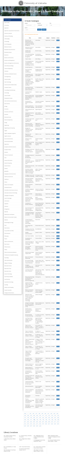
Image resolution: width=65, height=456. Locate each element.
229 (37, 425)
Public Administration (8, 260)
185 (49, 417)
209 (49, 421)
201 (25, 421)
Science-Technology (8, 273)
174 (52, 415)
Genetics (6, 168)
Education (6, 114)
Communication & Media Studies (10, 84)
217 (37, 423)
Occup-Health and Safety (9, 230)
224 (58, 423)
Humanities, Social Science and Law (11, 190)
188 (58, 417)
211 (55, 421)
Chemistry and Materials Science (10, 73)
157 (36, 413)
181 (37, 417)
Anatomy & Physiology (8, 36)
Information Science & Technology (10, 192)
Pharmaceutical (7, 233)
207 (43, 421)
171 (43, 415)
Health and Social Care (8, 176)
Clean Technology (7, 82)
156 (33, 413)
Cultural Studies (7, 95)
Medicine (6, 219)
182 (40, 417)
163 (54, 413)
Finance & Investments (8, 155)
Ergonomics (6, 144)
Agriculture (6, 27)
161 (48, 413)
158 (39, 413)
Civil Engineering (7, 76)
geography (6, 171)
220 (46, 423)
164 (57, 413)
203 (31, 421)
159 (42, 413)
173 (49, 415)
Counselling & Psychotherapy (9, 90)
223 (55, 423)
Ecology (5, 106)
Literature (6, 206)
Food (5, 157)
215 (31, 423)
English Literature (7, 136)
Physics (5, 238)
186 (52, 417)
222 (52, 423)
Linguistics (6, 203)
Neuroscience (7, 227)
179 (31, 417)
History (5, 182)
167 (31, 415)
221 (49, 423)
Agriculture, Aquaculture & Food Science (11, 30)
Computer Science (7, 87)
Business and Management (9, 60)
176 (58, 415)
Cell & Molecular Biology (8, 65)
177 (25, 417)
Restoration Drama (8, 265)
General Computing (8, 163)
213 (25, 423)
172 (46, 415)
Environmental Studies (8, 141)
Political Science (7, 246)
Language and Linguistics (9, 195)
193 (37, 419)
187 (55, 417)
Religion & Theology (8, 263)
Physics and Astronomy (8, 241)
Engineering (6, 125)
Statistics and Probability (9, 287)
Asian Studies (6, 22)
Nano (5, 225)
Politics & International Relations (10, 252)
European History (7, 149)
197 (49, 419)
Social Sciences (7, 279)
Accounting (6, 25)
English (5, 130)
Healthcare (6, 179)
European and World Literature (10, 146)
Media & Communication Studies (10, 217)
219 (43, 423)
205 (37, 421)
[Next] (40, 426)
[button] (30, 25)
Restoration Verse (7, 271)
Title (50, 23)
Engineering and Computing (9, 128)
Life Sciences (6, 200)
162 (51, 413)
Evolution (6, 152)
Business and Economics (9, 57)
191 (31, 419)
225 (25, 425)
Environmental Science (8, 138)
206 (40, 421)
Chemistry (6, 71)
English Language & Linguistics (10, 133)
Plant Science (6, 244)
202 (28, 421)
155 (30, 413)
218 (40, 423)
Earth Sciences (7, 103)
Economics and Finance (8, 111)
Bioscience (6, 55)
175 (55, 415)
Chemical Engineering (8, 68)
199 (55, 419)
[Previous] (28, 414)
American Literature (8, 33)
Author (26, 27)
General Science (7, 165)
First (25, 413)
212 (58, 421)
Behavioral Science (7, 46)
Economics (6, 109)
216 (34, 423)
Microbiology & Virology (8, 222)
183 (43, 417)
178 (28, 417)
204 (34, 421)
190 (28, 419)
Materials (6, 211)
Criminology (6, 92)
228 (34, 425)
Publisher (39, 23)
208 (46, 421)
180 (34, 417)
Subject (26, 23)
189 (25, 419)
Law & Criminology (7, 198)
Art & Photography (7, 44)
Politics (5, 249)
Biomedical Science (8, 52)
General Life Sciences (8, 160)
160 (45, 413)
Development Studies (8, 98)
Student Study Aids (7, 290)
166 (28, 415)
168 (34, 415)
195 (43, 419)
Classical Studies (7, 79)
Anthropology (6, 38)
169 (37, 415)
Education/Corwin (7, 117)
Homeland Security (8, 187)
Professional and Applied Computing (11, 255)
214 (28, 423)
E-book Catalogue (7, 19)
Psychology (6, 257)
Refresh (44, 29)
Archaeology (6, 41)
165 (25, 415)
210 (52, 421)
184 (46, 417)
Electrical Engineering (8, 119)
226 (28, 425)
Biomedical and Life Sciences (9, 49)
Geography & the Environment (10, 173)
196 (46, 419)
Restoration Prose (7, 268)
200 (58, 419)
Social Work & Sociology (8, 282)
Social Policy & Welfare (8, 276)
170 (40, 415)
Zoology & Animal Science (9, 292)
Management (6, 209)
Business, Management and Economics (11, 63)
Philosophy (6, 236)
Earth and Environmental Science (10, 100)
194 (40, 419)
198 (52, 419)
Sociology (6, 284)
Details (58, 40)
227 (31, 425)
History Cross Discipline (8, 184)
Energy (5, 122)
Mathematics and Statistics (9, 214)
